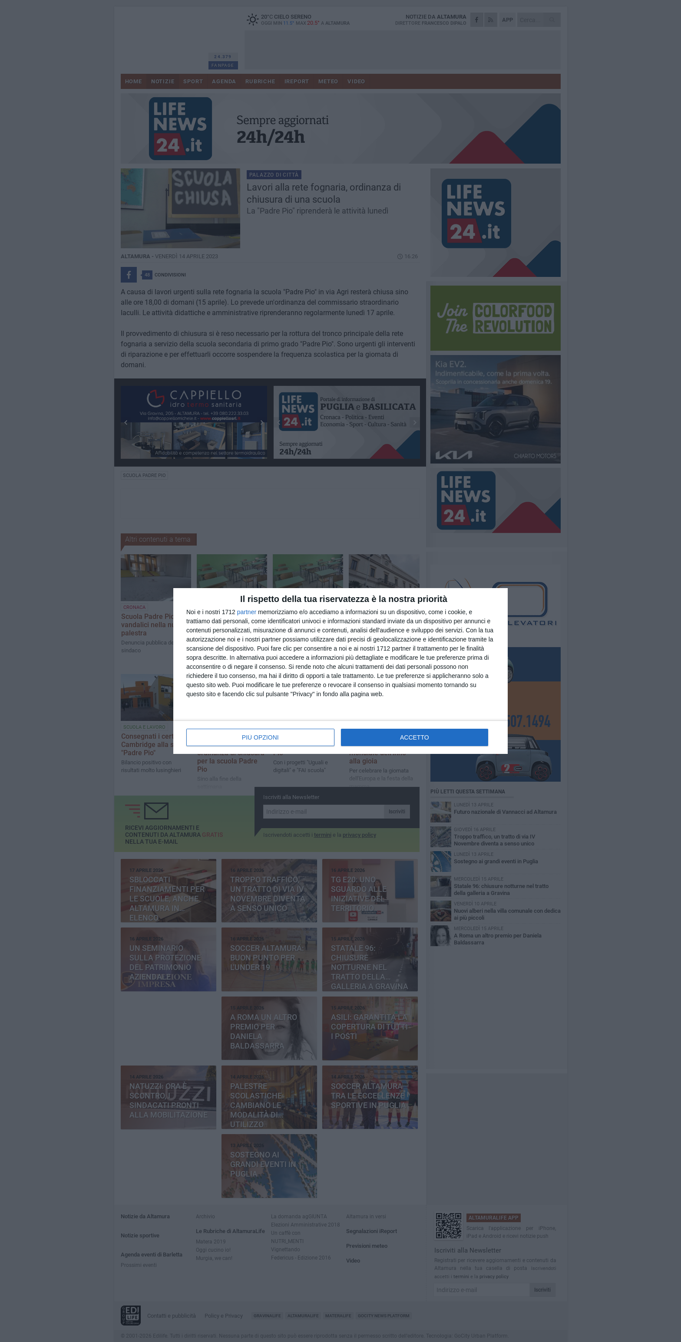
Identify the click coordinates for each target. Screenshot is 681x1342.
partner (246, 612)
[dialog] (340, 671)
